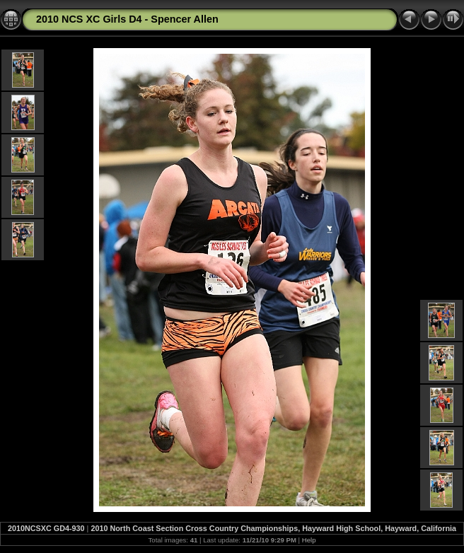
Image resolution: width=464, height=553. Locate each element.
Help (309, 540)
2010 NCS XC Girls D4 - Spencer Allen (127, 19)
